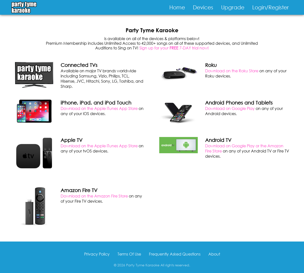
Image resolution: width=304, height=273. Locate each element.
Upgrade (232, 7)
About (214, 254)
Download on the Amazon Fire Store (94, 195)
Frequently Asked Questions (174, 254)
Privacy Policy (97, 254)
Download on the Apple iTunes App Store (99, 108)
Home (177, 7)
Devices (203, 7)
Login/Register (270, 7)
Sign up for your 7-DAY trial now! (174, 47)
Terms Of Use (129, 254)
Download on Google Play (230, 108)
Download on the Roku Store (231, 70)
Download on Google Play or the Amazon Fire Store (244, 148)
